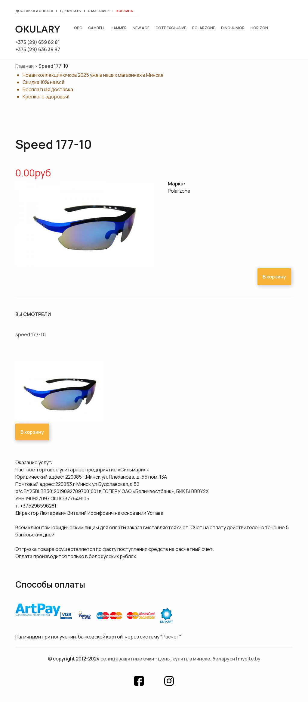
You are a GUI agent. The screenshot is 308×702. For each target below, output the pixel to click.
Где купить (70, 10)
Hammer (119, 27)
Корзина (124, 10)
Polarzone (203, 27)
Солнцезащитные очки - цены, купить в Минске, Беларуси (167, 658)
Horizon (259, 27)
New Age (141, 27)
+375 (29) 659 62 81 (37, 42)
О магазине (98, 10)
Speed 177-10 (30, 334)
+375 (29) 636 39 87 (37, 49)
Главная (24, 66)
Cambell (96, 27)
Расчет (170, 636)
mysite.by (249, 658)
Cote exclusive (171, 27)
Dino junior (233, 27)
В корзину (274, 276)
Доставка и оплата (34, 10)
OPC (78, 27)
